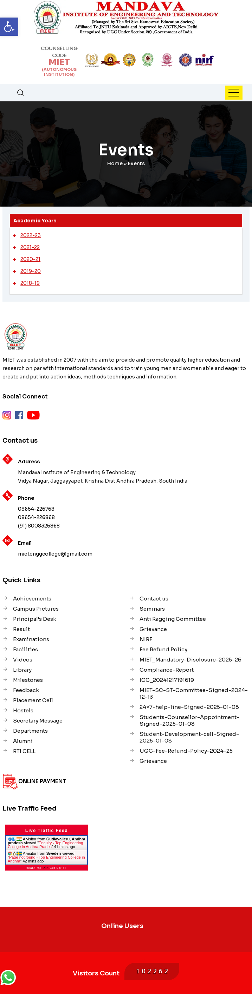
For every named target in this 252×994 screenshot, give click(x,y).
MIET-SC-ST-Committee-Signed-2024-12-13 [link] (194, 693)
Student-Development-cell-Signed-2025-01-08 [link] (189, 737)
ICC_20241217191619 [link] (167, 680)
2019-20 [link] (30, 271)
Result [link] (21, 629)
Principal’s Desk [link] (34, 619)
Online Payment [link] (42, 781)
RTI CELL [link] (24, 751)
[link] (9, 27)
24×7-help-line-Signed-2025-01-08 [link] (189, 707)
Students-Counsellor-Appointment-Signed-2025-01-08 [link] (189, 720)
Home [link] (115, 163)
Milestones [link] (28, 680)
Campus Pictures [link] (36, 608)
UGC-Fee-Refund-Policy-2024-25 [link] (186, 750)
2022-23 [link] (30, 235)
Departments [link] (30, 730)
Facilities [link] (25, 649)
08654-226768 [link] (36, 509)
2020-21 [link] (30, 259)
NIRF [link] (146, 639)
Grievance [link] (153, 629)
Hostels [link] (23, 710)
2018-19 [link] (30, 283)
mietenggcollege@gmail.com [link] (55, 554)
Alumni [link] (23, 741)
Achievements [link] (32, 598)
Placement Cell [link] (33, 700)
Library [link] (22, 669)
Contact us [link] (154, 598)
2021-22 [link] (30, 247)
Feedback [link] (26, 690)
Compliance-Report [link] (167, 669)
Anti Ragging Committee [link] (173, 619)
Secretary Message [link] (38, 720)
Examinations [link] (31, 639)
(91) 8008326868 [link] (39, 526)
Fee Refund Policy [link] (163, 649)
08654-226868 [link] (36, 517)
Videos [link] (22, 659)
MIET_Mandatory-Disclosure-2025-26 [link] (190, 659)
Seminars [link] (152, 608)
